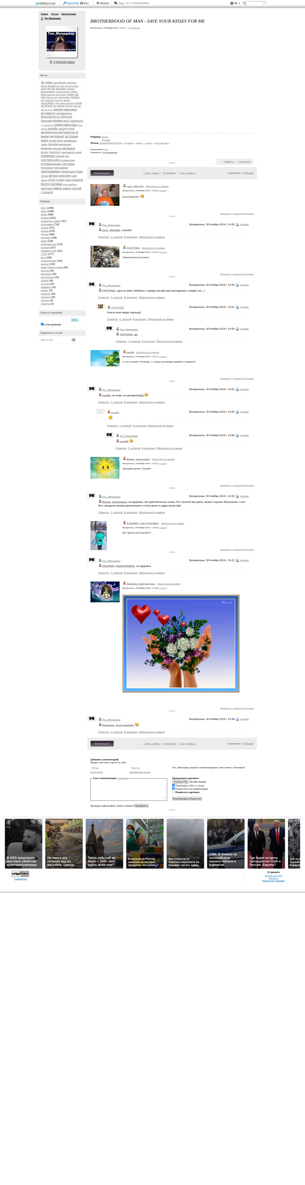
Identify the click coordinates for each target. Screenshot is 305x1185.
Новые (249, 172)
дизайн (53, 128)
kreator (70, 94)
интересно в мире (50, 221)
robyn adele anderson (64, 103)
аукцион (45, 300)
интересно (49, 132)
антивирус (48, 113)
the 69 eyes (47, 106)
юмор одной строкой (52, 267)
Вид (237, 3)
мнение (46, 148)
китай (52, 140)
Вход (86, 3)
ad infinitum (60, 82)
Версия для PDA (273, 876)
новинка (48, 156)
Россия (44, 234)
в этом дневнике (52, 324)
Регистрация (73, 3)
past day (58, 100)
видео (58, 121)
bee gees (60, 86)
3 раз (106, 149)
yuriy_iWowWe (135, 186)
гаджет (44, 290)
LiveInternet (46, 4)
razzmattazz (47, 103)
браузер (47, 120)
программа (61, 167)
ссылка (162, 190)
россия (64, 176)
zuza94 (130, 352)
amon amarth (48, 86)
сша (68, 180)
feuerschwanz (48, 91)
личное (53, 144)
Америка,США (48, 251)
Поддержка (231, 3)
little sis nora (51, 97)
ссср (51, 180)
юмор (57, 188)
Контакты (273, 878)
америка (70, 109)
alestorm (71, 82)
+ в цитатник (133, 28)
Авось (121, 3)
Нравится (229, 161)
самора (44, 180)
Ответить (225, 213)
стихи (60, 180)
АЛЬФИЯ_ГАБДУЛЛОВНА (142, 523)
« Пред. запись (151, 172)
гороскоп (45, 297)
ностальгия (50, 160)
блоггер (66, 116)
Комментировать (102, 173)
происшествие (72, 171)
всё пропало (73, 121)
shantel (78, 103)
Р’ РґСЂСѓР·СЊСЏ (64, 62)
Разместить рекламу (273, 881)
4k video (47, 82)
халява (56, 184)
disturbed (60, 88)
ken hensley (61, 95)
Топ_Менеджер (111, 225)
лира (44, 144)
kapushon (51, 95)
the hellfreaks (59, 106)
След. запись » (188, 172)
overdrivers (49, 100)
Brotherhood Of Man (111, 142)
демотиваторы (66, 125)
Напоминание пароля (139, 772)
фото (45, 184)
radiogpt (66, 100)
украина (77, 180)
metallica (75, 97)
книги (59, 140)
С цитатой (236, 213)
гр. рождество (47, 125)
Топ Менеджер (42, 18)
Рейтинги (104, 3)
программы (50, 171)
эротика (46, 188)
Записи (44, 14)
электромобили (70, 184)
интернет (57, 136)
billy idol (51, 88)
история (71, 136)
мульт (45, 152)
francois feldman (63, 92)
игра (71, 128)
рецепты (45, 303)
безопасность (50, 116)
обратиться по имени (157, 186)
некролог (54, 152)
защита (63, 128)
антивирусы (64, 113)
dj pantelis (70, 89)
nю (42, 100)
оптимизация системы (58, 164)
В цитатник (248, 213)
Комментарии (68, 14)
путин (44, 175)
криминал (70, 140)
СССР (44, 254)
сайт (74, 175)
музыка (68, 148)
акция (58, 109)
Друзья (54, 14)
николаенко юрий (71, 152)
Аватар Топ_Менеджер (61, 41)
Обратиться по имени (152, 237)
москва (57, 148)
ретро (53, 176)
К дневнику (169, 172)
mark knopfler (64, 97)
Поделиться (245, 161)
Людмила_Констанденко (140, 583)
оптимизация (67, 160)
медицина (65, 144)
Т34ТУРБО (133, 247)
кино (44, 140)
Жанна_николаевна (138, 459)
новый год (62, 156)
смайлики (123, 778)
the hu (69, 106)
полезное (47, 167)
